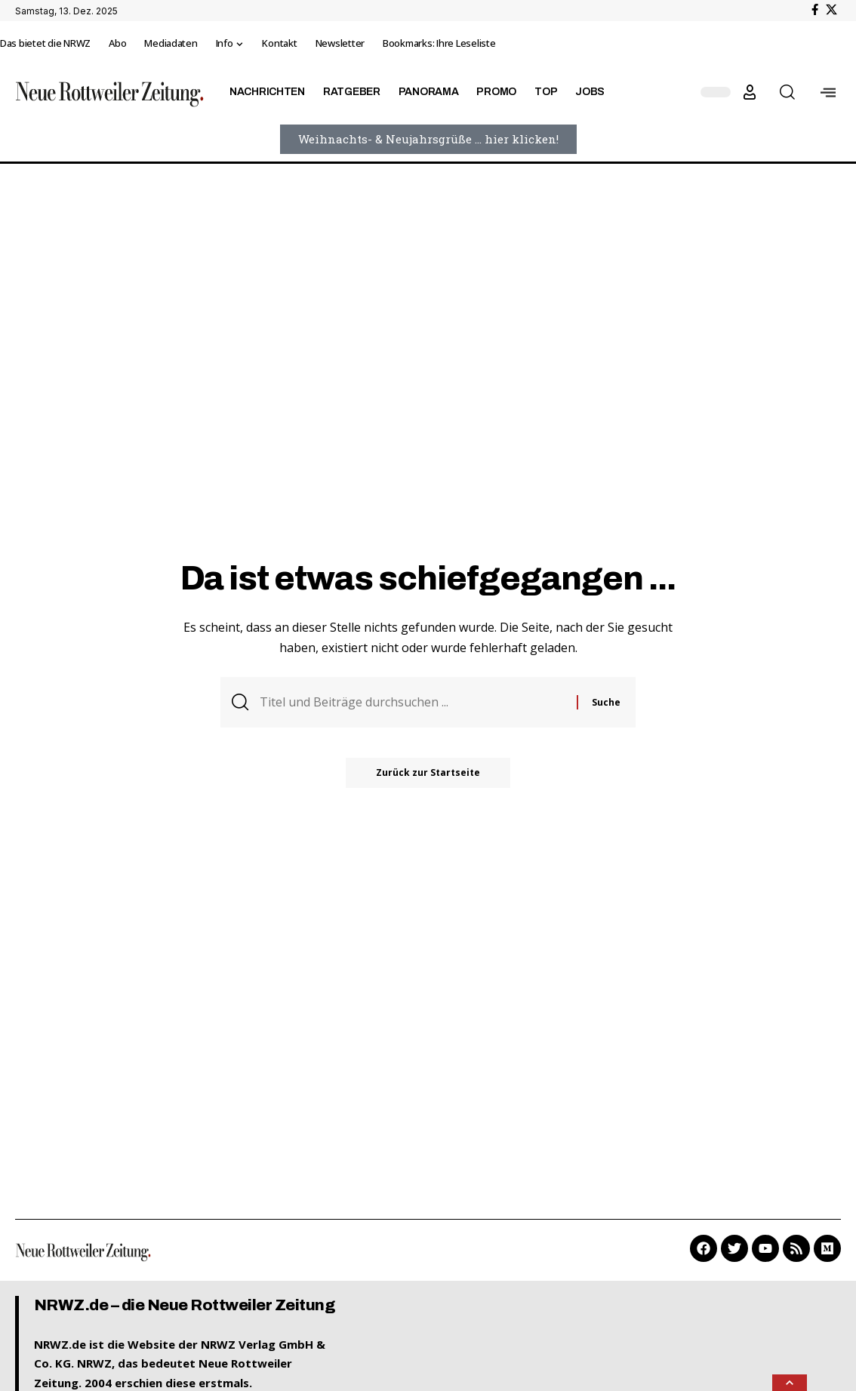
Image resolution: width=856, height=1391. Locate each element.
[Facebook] (815, 10)
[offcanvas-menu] (828, 92)
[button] (749, 92)
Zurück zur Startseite (428, 772)
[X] (831, 10)
